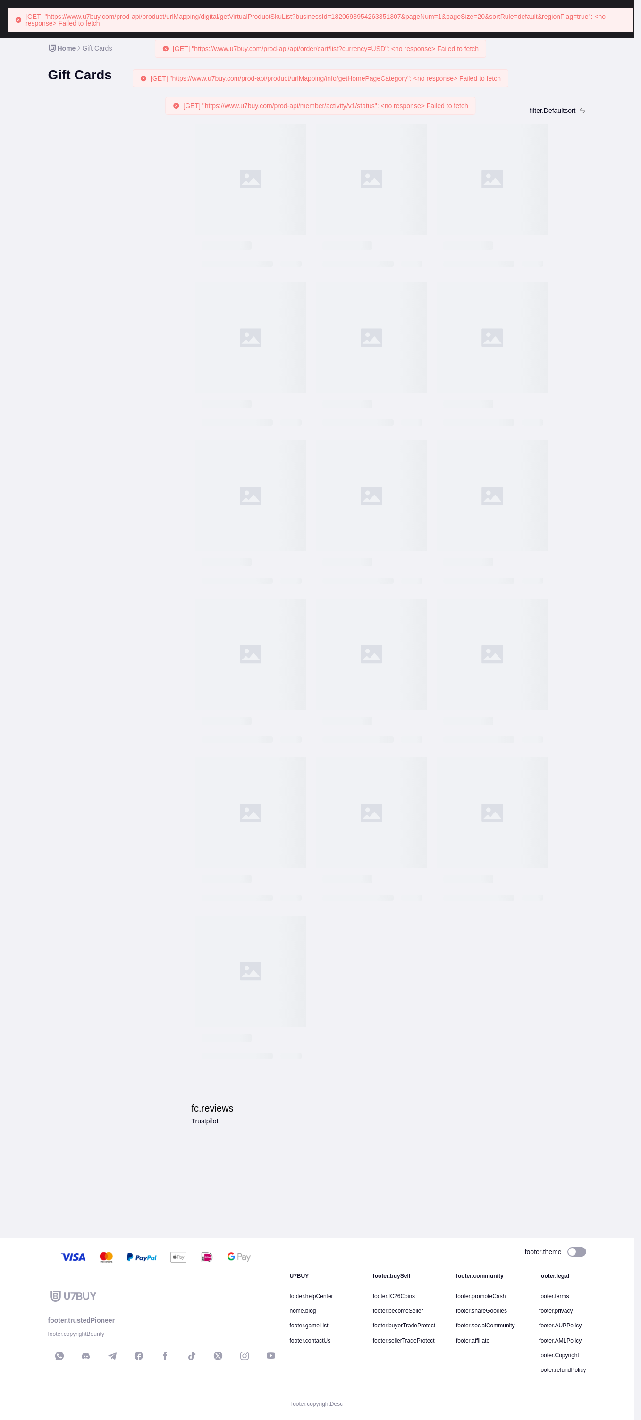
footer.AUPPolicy (560, 1325)
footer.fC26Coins (394, 1296)
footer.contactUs (310, 1340)
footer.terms (554, 1296)
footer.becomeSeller (398, 1311)
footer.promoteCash (481, 1296)
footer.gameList (309, 1325)
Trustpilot (204, 1121)
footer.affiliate (472, 1340)
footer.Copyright (559, 1355)
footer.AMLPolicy (560, 1340)
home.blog (303, 1311)
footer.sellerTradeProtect (404, 1340)
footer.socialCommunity (485, 1325)
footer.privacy (556, 1311)
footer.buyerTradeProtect (404, 1325)
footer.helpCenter (311, 1296)
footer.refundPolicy (562, 1370)
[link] (62, 48)
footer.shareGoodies (481, 1311)
